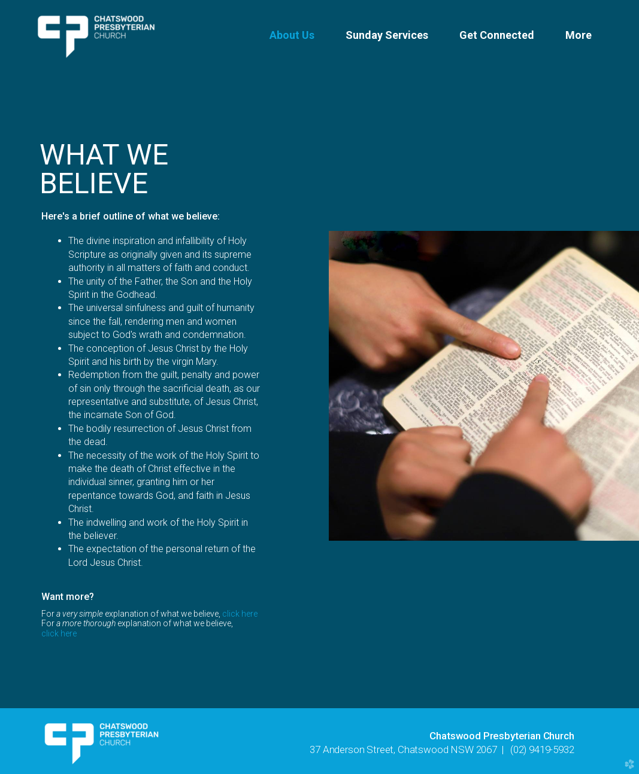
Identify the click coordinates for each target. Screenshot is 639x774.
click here (240, 613)
